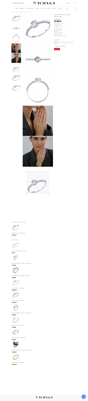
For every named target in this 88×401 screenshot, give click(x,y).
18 (68, 42)
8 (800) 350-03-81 (18, 3)
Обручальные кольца (29, 8)
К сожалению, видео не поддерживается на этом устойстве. (31, 202)
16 (55, 42)
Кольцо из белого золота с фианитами (26, 11)
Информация (47, 8)
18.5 (72, 42)
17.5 (65, 42)
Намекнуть (64, 46)
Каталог (22, 8)
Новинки (37, 8)
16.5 (58, 42)
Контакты (54, 8)
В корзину (57, 49)
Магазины (60, 8)
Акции (42, 8)
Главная (17, 8)
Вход (68, 3)
